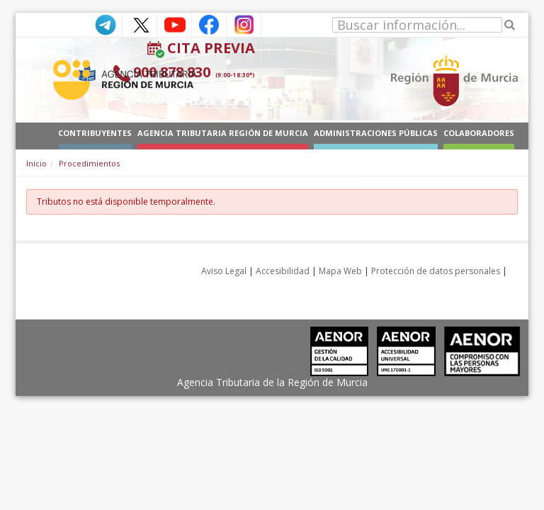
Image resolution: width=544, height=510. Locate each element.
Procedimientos (89, 163)
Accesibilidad (283, 271)
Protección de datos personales (435, 271)
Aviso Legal (223, 271)
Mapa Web (340, 271)
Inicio (36, 163)
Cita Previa (211, 47)
